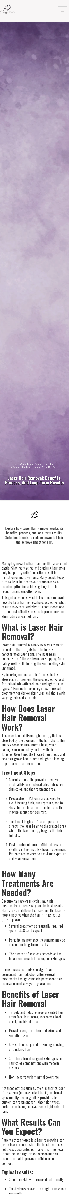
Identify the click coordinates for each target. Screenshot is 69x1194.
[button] (62, 11)
